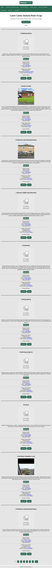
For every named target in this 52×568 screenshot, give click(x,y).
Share (26, 25)
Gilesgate (27, 330)
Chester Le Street (27, 540)
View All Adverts (24, 7)
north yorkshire (29, 232)
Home (2, 7)
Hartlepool (29, 441)
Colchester (29, 125)
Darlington (29, 284)
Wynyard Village (27, 434)
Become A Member (43, 7)
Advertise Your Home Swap (12, 7)
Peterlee (27, 64)
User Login (3, 10)
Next (36, 561)
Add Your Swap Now (26, 21)
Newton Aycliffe (27, 277)
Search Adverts (33, 7)
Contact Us (17, 10)
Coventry (29, 547)
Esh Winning (27, 118)
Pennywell (29, 178)
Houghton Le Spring (29, 71)
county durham (28, 65)
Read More (23, 78)
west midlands (29, 548)
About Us (10, 10)
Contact (29, 78)
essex (29, 126)
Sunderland (29, 337)
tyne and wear (29, 72)
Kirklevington (27, 223)
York (29, 230)
